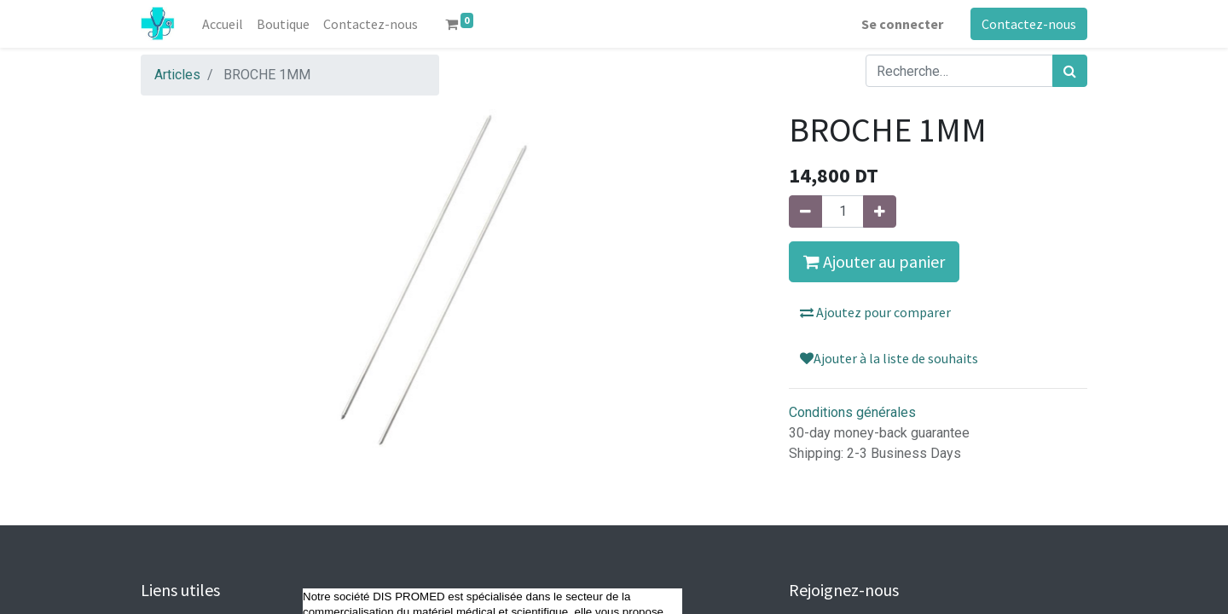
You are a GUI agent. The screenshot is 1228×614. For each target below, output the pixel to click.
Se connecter (902, 23)
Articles (177, 75)
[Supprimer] (805, 211)
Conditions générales (852, 412)
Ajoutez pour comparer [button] (875, 312)
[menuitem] (222, 24)
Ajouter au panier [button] (874, 261)
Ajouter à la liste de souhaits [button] (889, 358)
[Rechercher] (1069, 71)
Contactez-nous (1029, 23)
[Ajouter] (879, 211)
